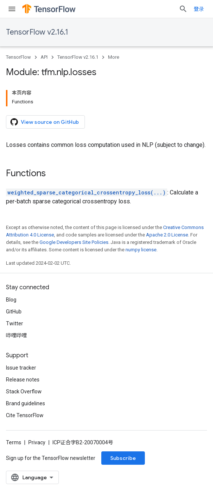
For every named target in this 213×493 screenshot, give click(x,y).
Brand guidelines (25, 403)
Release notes (22, 380)
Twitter (14, 323)
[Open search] (183, 8)
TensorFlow (18, 57)
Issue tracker (21, 368)
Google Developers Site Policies (73, 242)
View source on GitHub (44, 122)
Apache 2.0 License (167, 235)
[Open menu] (11, 9)
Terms (13, 442)
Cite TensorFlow (25, 415)
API (44, 57)
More (113, 57)
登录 (199, 9)
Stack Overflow (24, 391)
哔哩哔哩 (16, 335)
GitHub (14, 312)
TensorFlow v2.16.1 (37, 32)
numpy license (140, 249)
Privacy (36, 442)
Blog (11, 300)
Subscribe (123, 458)
